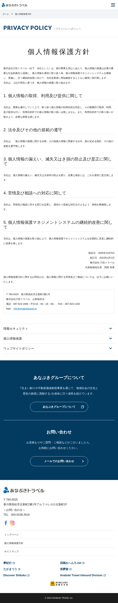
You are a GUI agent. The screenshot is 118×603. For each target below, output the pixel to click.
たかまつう (10, 569)
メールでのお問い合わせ (59, 461)
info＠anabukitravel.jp (25, 308)
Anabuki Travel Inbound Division (81, 575)
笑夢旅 (64, 569)
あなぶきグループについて (59, 406)
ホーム (6, 14)
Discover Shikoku (14, 575)
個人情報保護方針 (13, 543)
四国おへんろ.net (70, 562)
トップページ (11, 534)
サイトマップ (11, 551)
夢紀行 (7, 562)
